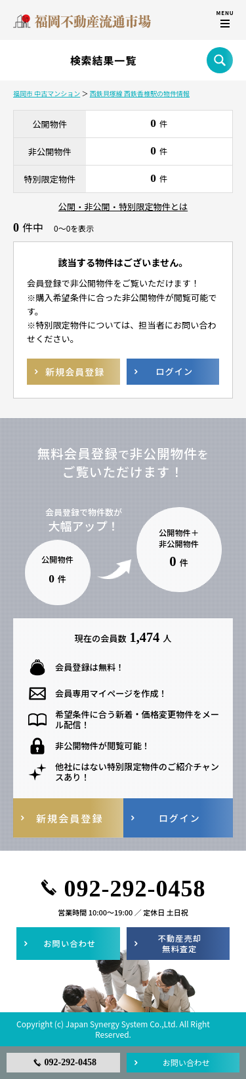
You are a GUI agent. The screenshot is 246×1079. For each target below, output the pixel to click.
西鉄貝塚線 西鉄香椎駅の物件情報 (140, 93)
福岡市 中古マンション (46, 93)
